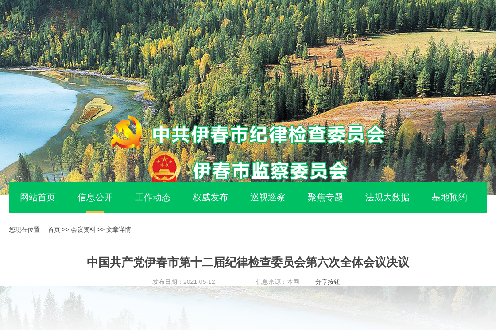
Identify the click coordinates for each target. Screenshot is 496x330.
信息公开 (95, 197)
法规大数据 (387, 197)
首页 (54, 229)
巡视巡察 (268, 197)
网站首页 (37, 197)
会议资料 (83, 229)
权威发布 (210, 197)
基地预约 (449, 197)
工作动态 (152, 197)
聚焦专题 (325, 197)
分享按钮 (327, 281)
